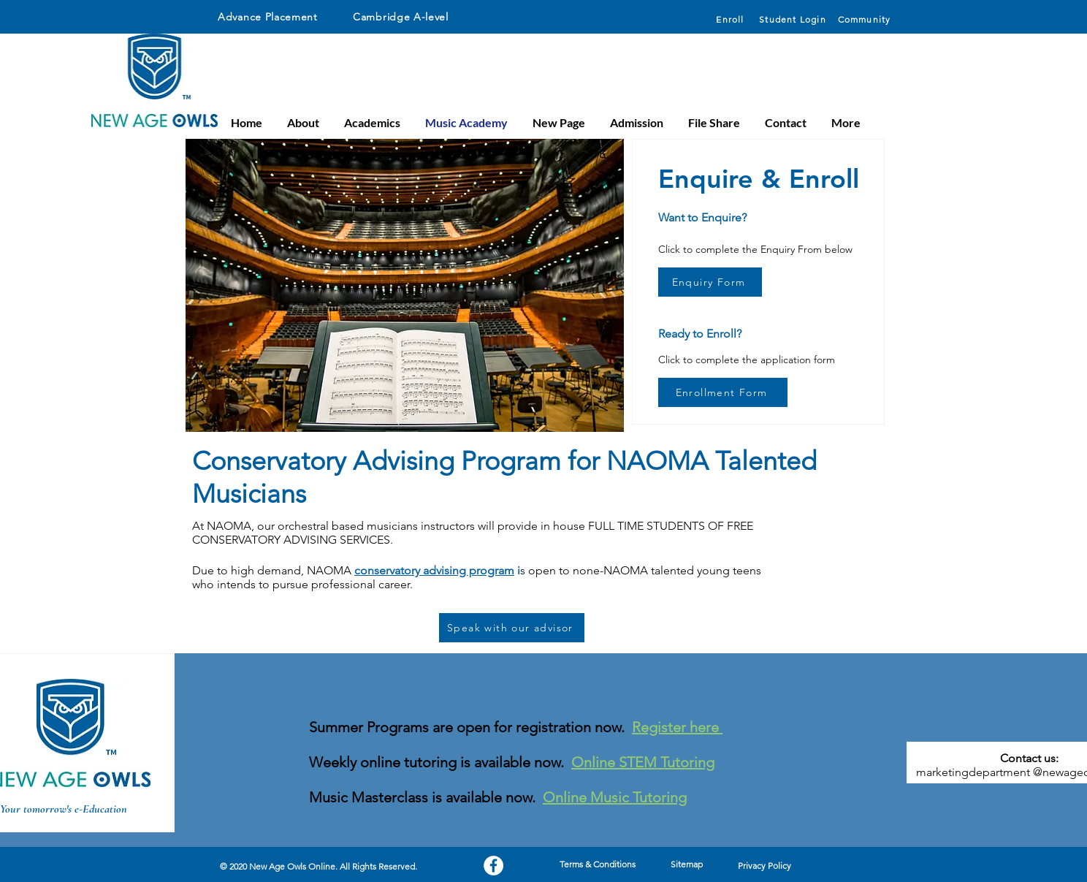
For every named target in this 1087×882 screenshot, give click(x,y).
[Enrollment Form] (722, 392)
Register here (677, 727)
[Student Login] (794, 19)
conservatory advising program (434, 570)
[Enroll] (732, 19)
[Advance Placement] (276, 17)
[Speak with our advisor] (511, 627)
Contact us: (1029, 758)
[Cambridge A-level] (418, 17)
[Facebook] (493, 865)
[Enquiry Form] (710, 282)
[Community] (865, 19)
